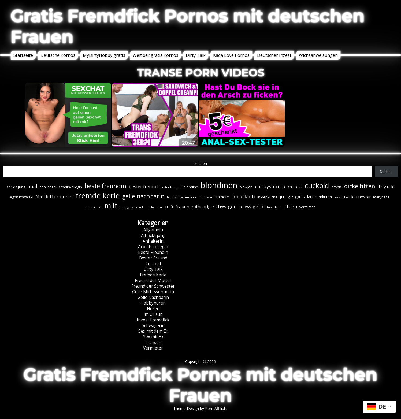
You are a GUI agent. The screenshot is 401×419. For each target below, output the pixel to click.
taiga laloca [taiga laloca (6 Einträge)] (275, 207)
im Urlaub (153, 314)
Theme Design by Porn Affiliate (200, 408)
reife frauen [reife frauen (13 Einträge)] (177, 207)
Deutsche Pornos (57, 55)
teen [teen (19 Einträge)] (292, 206)
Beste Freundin (153, 252)
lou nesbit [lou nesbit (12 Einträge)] (361, 196)
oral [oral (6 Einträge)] (160, 207)
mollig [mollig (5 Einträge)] (150, 207)
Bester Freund (153, 258)
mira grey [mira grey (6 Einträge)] (127, 207)
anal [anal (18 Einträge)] (32, 186)
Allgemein (153, 230)
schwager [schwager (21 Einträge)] (224, 206)
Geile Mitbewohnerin (153, 292)
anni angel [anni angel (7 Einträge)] (48, 187)
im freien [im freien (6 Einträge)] (206, 197)
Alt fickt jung (153, 235)
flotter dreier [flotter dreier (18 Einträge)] (58, 196)
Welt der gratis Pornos (155, 55)
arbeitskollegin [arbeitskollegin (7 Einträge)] (70, 187)
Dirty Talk (196, 55)
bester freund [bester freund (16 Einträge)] (143, 186)
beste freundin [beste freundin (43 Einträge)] (105, 186)
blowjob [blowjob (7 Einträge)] (246, 187)
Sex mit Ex (153, 337)
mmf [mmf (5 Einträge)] (139, 207)
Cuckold (153, 263)
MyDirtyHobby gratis (104, 55)
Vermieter (153, 348)
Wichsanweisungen (318, 55)
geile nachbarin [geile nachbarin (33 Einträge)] (143, 196)
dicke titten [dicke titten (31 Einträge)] (359, 186)
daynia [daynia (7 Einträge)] (336, 187)
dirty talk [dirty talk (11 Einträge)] (385, 186)
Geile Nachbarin (153, 297)
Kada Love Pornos (231, 55)
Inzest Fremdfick (153, 320)
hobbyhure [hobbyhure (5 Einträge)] (175, 197)
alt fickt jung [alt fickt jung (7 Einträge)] (16, 187)
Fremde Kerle (153, 275)
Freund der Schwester (153, 286)
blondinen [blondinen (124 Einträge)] (218, 185)
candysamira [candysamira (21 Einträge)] (270, 186)
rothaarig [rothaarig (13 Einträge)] (201, 207)
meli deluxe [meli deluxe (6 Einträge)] (93, 207)
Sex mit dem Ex (153, 331)
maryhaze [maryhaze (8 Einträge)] (381, 197)
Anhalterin (153, 241)
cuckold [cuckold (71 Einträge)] (317, 185)
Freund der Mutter (153, 280)
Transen (153, 342)
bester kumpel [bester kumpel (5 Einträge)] (170, 187)
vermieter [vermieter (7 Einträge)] (307, 207)
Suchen (200, 163)
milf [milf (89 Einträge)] (111, 205)
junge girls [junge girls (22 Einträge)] (292, 196)
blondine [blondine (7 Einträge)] (191, 187)
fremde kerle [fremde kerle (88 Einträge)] (98, 196)
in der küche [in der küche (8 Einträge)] (267, 197)
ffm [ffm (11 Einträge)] (39, 196)
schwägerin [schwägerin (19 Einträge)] (251, 206)
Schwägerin (153, 325)
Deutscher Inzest (274, 55)
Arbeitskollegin (153, 247)
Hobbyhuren (153, 303)
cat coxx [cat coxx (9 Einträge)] (295, 186)
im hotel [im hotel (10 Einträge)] (223, 196)
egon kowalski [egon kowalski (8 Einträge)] (21, 197)
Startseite (23, 55)
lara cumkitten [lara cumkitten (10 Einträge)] (319, 196)
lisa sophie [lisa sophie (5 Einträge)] (341, 197)
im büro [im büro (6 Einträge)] (191, 197)
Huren (153, 309)
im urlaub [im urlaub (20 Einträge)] (243, 196)
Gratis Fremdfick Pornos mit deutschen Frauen (188, 26)
